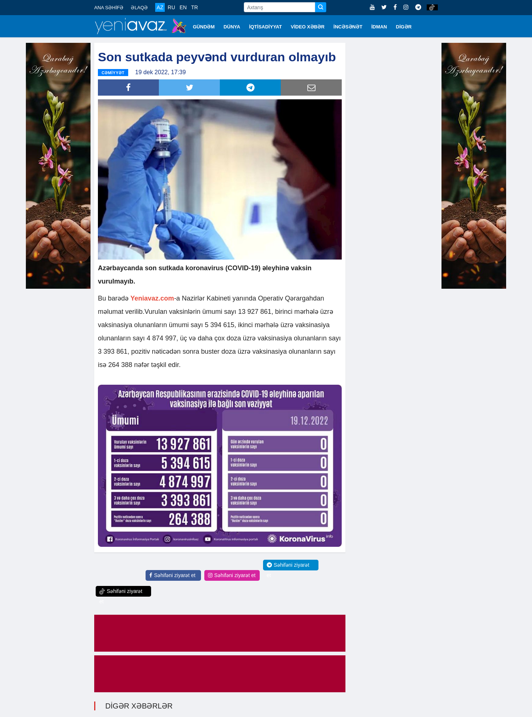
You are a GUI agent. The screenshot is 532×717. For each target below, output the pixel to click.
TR (194, 7)
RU (171, 7)
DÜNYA (232, 27)
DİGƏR (404, 27)
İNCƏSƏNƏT (348, 27)
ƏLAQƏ (139, 7)
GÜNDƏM (204, 27)
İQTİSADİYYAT (265, 27)
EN (183, 7)
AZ (160, 7)
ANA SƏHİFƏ (108, 7)
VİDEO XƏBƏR (308, 27)
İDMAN (379, 27)
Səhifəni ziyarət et (172, 574)
